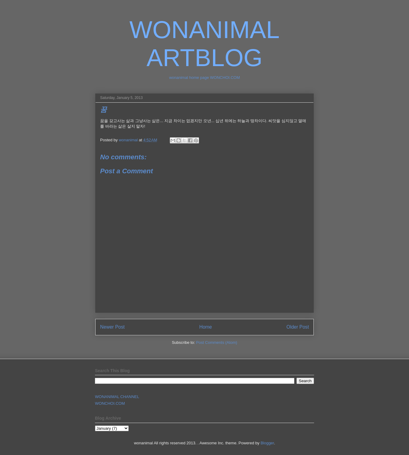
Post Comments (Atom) (216, 342)
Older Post (297, 327)
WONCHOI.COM (110, 403)
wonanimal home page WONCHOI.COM (204, 77)
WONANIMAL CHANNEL (117, 396)
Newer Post (112, 327)
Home (205, 327)
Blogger (267, 443)
